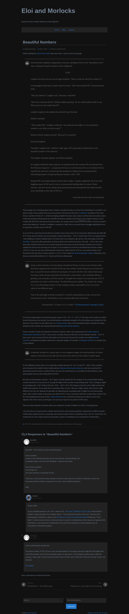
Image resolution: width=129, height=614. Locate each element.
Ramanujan (78, 424)
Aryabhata (35, 424)
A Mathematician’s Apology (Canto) (89, 304)
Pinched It (53, 49)
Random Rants (61, 49)
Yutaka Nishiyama (56, 397)
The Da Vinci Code (42, 53)
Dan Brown (50, 424)
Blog (63, 30)
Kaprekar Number (87, 340)
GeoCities (26, 242)
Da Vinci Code (42, 424)
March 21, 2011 (34, 442)
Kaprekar (60, 424)
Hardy (56, 424)
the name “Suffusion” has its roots (78, 511)
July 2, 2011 (33, 538)
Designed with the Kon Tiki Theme (98, 613)
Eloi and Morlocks (48, 10)
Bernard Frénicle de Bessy (69, 326)
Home (57, 30)
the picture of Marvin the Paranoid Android (72, 517)
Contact (71, 30)
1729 (26, 424)
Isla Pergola (33, 536)
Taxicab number (62, 323)
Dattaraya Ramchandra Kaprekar (71, 368)
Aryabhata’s (83, 213)
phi (73, 424)
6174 (29, 424)
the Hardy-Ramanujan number (82, 253)
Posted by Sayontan (30, 49)
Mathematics (68, 424)
